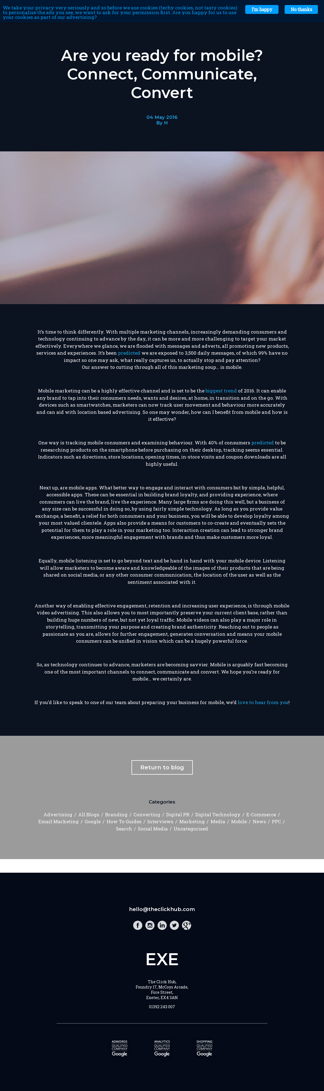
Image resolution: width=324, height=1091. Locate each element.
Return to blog (162, 767)
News (259, 821)
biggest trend (221, 390)
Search (124, 828)
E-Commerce (261, 814)
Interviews (160, 821)
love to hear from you (263, 702)
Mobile (239, 821)
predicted (129, 353)
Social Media (153, 828)
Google (93, 821)
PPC (276, 821)
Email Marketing (58, 821)
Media (218, 821)
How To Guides (124, 821)
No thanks (301, 9)
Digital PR (177, 814)
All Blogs (88, 814)
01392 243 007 (162, 1006)
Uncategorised (191, 828)
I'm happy (262, 9)
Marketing (192, 821)
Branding (116, 814)
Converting (146, 814)
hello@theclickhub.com (162, 909)
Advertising (58, 814)
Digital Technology (218, 814)
